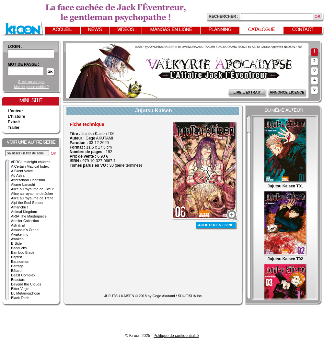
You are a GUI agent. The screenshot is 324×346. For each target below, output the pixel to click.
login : (15, 46)
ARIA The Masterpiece (29, 216)
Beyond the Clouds (26, 284)
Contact (303, 30)
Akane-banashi (23, 184)
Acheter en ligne (216, 226)
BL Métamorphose (25, 293)
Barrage (17, 266)
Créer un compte (31, 82)
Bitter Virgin (20, 289)
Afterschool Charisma (28, 180)
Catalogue (261, 30)
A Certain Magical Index (30, 166)
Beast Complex (23, 275)
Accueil (62, 30)
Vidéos (125, 30)
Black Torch (20, 298)
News (95, 30)
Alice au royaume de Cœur (32, 189)
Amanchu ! (19, 207)
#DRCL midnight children (31, 162)
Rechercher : (223, 16)
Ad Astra (18, 175)
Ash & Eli (18, 225)
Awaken (17, 239)
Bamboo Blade (22, 252)
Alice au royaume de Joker (32, 193)
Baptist (16, 257)
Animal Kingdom (24, 212)
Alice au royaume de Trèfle (32, 198)
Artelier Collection (25, 221)
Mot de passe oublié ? (31, 87)
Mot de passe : (23, 64)
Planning (220, 30)
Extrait (14, 122)
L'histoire (16, 116)
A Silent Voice (22, 171)
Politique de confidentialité (176, 335)
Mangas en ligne (171, 30)
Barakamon (20, 261)
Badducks (19, 248)
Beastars (18, 280)
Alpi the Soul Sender (27, 203)
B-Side (16, 243)
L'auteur (15, 111)
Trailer (13, 127)
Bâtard (16, 271)
